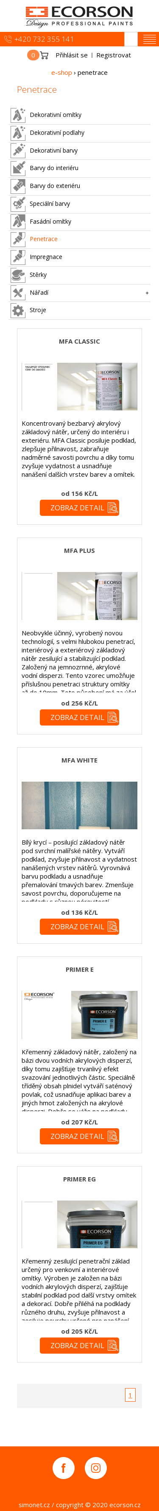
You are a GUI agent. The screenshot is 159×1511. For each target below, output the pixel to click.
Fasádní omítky (41, 221)
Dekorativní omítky (46, 115)
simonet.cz (34, 1504)
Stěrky (29, 275)
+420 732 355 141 (44, 39)
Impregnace (36, 257)
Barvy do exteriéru (45, 186)
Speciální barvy (40, 204)
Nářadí (29, 292)
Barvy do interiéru (44, 168)
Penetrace (34, 239)
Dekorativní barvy (44, 150)
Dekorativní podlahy (47, 133)
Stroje (28, 310)
